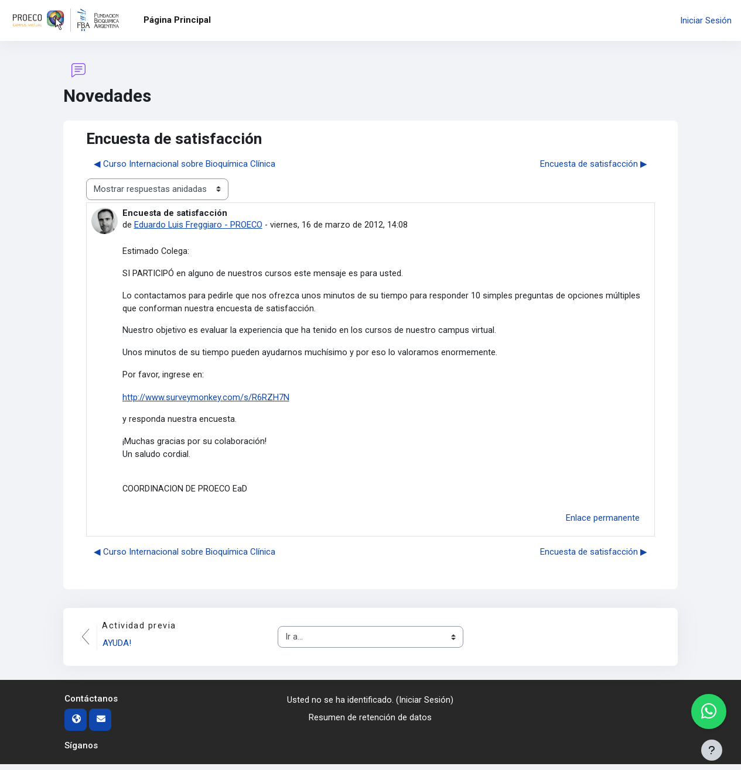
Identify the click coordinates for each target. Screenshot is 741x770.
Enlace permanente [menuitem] (603, 523)
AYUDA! (118, 649)
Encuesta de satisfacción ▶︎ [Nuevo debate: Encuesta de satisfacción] (593, 164)
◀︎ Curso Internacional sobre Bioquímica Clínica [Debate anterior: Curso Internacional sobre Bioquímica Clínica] (184, 164)
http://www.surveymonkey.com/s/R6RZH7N (205, 400)
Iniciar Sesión (706, 20)
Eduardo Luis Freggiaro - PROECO (199, 224)
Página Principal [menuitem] (177, 20)
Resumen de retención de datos (370, 723)
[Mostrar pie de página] (711, 750)
